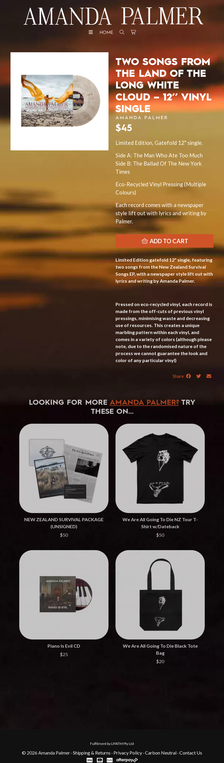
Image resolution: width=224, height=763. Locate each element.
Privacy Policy (127, 752)
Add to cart (164, 240)
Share (182, 376)
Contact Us (190, 752)
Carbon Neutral (160, 752)
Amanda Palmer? (144, 402)
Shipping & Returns (92, 752)
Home (106, 32)
